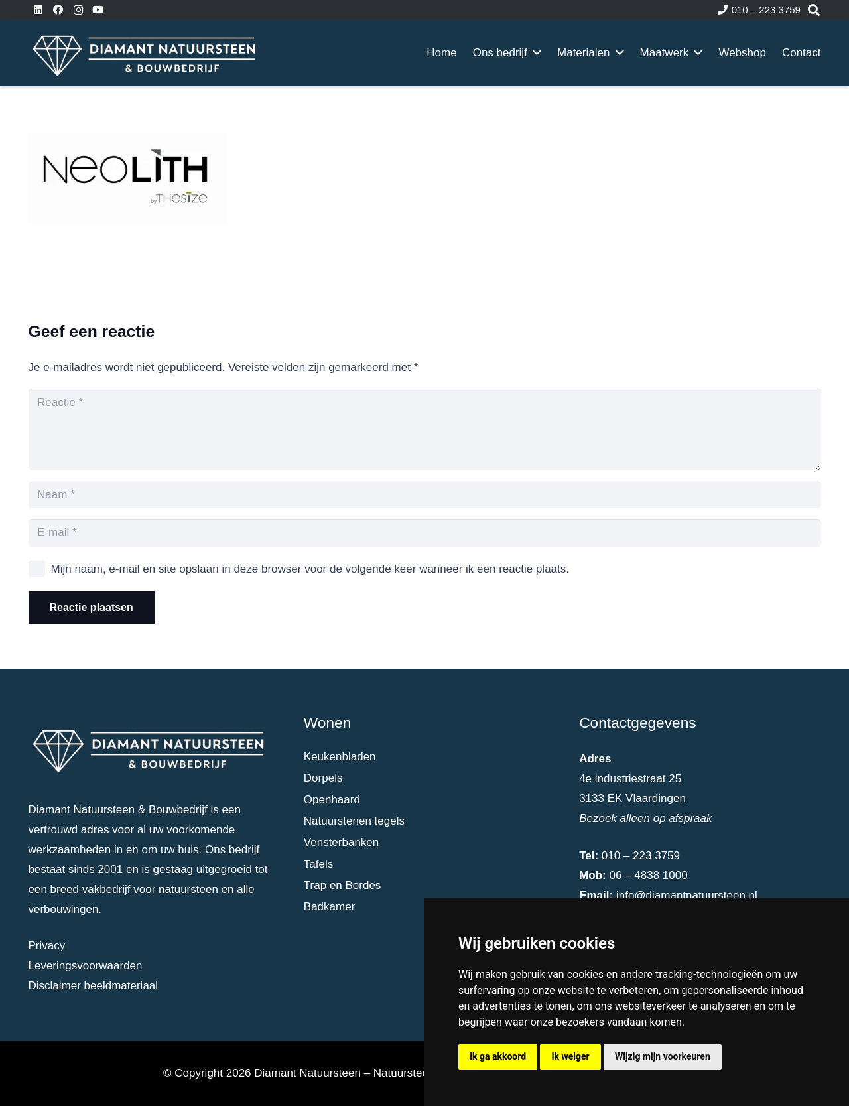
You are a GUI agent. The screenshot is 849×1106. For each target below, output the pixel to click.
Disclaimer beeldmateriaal (94, 985)
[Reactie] (425, 429)
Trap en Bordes (342, 885)
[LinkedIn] (38, 10)
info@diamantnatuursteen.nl (686, 895)
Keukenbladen (340, 756)
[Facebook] (58, 10)
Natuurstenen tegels (354, 821)
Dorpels (323, 778)
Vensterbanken (341, 842)
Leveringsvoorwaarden (86, 965)
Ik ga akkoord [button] (498, 1056)
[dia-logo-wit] (145, 53)
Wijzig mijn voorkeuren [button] (662, 1056)
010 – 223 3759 (641, 855)
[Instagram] (78, 10)
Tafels (318, 864)
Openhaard (332, 800)
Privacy (47, 945)
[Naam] (425, 495)
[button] (534, 53)
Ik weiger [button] (570, 1056)
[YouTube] (98, 10)
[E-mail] (425, 533)
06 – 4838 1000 (648, 875)
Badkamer (329, 906)
